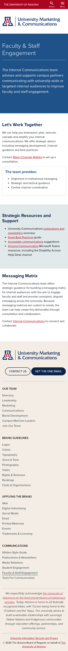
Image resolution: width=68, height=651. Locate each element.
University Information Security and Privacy (34, 638)
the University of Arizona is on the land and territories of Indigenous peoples (34, 598)
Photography (10, 465)
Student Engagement (15, 568)
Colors (6, 450)
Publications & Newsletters (19, 557)
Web (5, 503)
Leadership (9, 400)
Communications (13, 410)
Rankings (8, 480)
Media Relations (12, 562)
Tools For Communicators (18, 578)
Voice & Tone (10, 460)
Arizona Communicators (23, 246)
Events (6, 528)
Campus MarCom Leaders (18, 421)
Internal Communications (29, 321)
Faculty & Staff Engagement (20, 573)
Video (6, 470)
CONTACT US (17, 371)
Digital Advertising (14, 508)
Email (5, 518)
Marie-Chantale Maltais (27, 157)
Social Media (10, 513)
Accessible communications (25, 242)
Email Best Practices (20, 237)
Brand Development (15, 416)
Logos (6, 444)
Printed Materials (13, 523)
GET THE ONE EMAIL (48, 371)
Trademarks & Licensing (17, 534)
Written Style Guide (14, 552)
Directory (8, 395)
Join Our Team (11, 426)
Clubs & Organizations (16, 485)
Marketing (8, 405)
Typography (9, 455)
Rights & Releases (13, 475)
